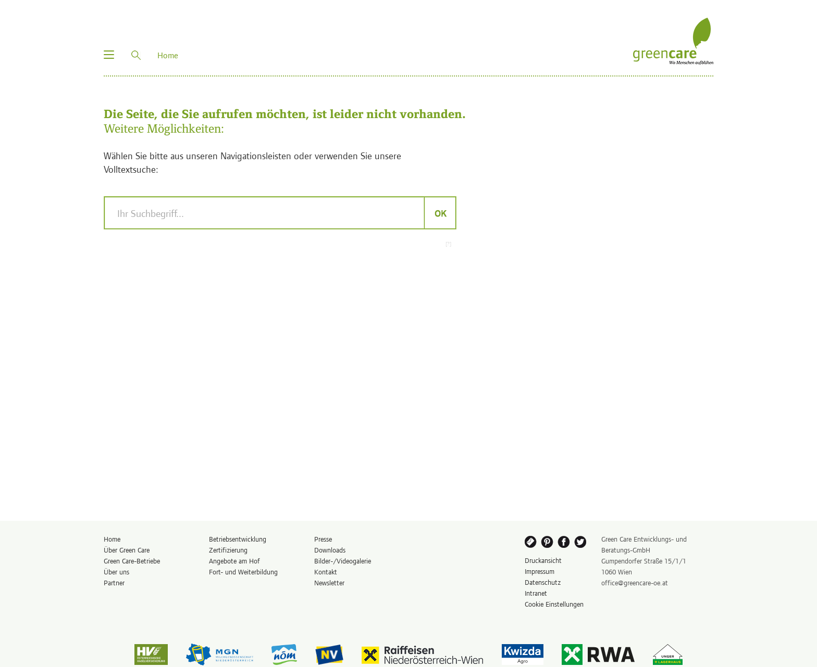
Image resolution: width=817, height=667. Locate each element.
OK (440, 212)
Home (112, 539)
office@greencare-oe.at (634, 582)
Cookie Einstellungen (554, 604)
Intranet (536, 593)
